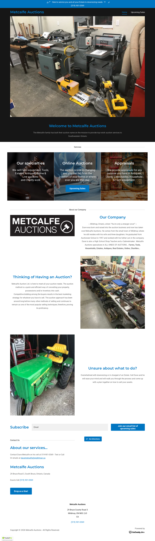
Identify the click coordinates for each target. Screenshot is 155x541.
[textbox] (70, 427)
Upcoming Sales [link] (138, 12)
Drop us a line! (21, 491)
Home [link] (124, 12)
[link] (27, 12)
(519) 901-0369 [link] (77, 5)
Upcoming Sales (77, 188)
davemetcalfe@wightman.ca (33, 458)
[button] (7, 538)
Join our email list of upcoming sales (128, 427)
